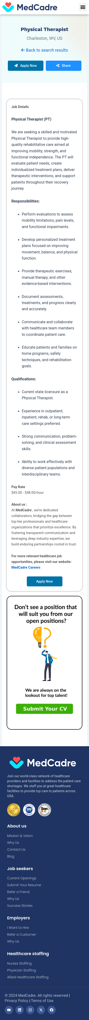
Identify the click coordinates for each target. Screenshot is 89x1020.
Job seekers (20, 869)
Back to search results (44, 50)
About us (16, 826)
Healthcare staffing (28, 954)
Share (63, 65)
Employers (18, 918)
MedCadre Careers (25, 567)
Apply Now (25, 65)
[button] (83, 7)
